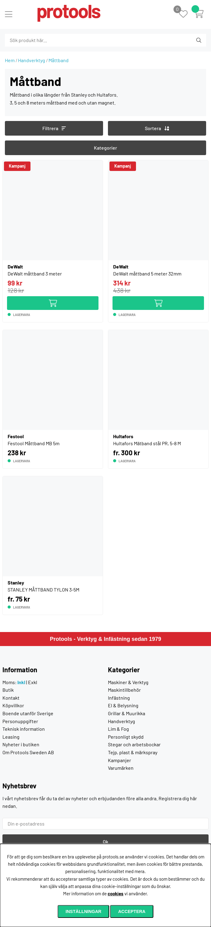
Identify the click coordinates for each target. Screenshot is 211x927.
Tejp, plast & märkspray (132, 752)
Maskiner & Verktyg (128, 682)
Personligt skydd (126, 737)
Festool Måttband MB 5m (33, 443)
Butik (8, 690)
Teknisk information (23, 729)
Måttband (58, 60)
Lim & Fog (118, 729)
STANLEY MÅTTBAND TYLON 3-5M (43, 589)
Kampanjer (119, 760)
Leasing (11, 737)
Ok (105, 841)
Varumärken (121, 768)
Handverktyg (31, 60)
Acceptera (131, 911)
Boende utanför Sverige (27, 713)
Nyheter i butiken (20, 744)
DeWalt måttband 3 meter (35, 273)
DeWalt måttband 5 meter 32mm (147, 273)
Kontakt (11, 698)
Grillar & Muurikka (126, 713)
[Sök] (38, 40)
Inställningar (84, 911)
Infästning (119, 698)
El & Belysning (123, 705)
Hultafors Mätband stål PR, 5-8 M (147, 443)
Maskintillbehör (124, 690)
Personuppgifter (20, 721)
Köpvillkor (13, 705)
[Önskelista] (186, 14)
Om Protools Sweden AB (28, 752)
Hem (10, 60)
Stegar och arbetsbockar (134, 744)
